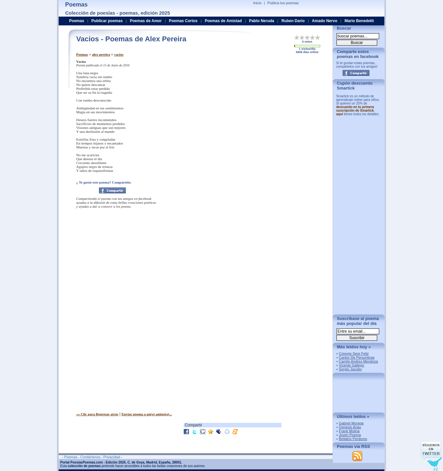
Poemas (82, 54)
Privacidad (111, 457)
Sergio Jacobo (350, 369)
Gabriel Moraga (351, 423)
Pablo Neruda (261, 21)
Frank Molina (349, 431)
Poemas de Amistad (223, 21)
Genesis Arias (350, 427)
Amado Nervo (324, 21)
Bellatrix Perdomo (353, 439)
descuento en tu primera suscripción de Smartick (355, 108)
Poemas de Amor (146, 21)
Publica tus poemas (283, 3)
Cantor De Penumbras (356, 357)
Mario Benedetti (359, 21)
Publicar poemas (107, 21)
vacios (118, 54)
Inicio (257, 3)
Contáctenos (90, 457)
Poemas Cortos (183, 21)
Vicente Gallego (351, 365)
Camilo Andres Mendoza (358, 361)
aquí (339, 114)
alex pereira (101, 54)
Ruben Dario (293, 21)
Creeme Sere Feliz (354, 353)
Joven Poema (350, 435)
